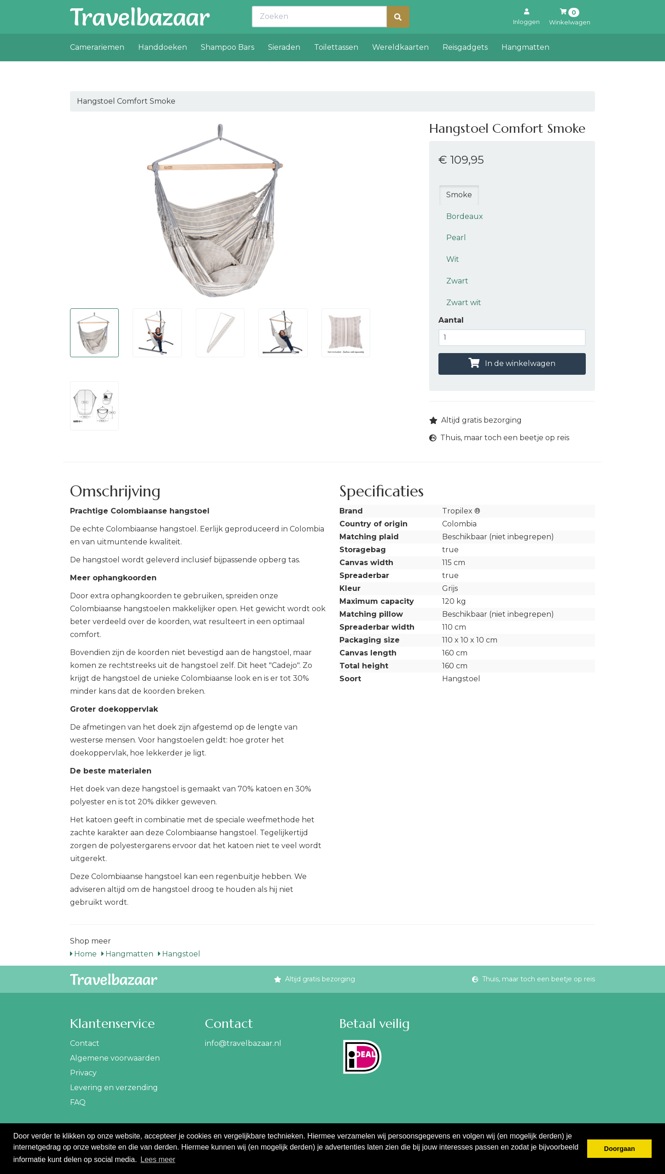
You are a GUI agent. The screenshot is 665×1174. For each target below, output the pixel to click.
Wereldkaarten (400, 67)
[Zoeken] (397, 37)
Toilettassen (336, 67)
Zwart (457, 281)
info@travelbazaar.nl (243, 1043)
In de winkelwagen (511, 363)
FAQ (78, 1102)
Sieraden (284, 67)
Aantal (451, 320)
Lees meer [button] (157, 1159)
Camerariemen (97, 67)
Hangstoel (179, 954)
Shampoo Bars (227, 67)
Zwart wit (463, 302)
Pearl (456, 237)
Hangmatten (525, 67)
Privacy (83, 1072)
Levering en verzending (114, 1087)
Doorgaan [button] (619, 1148)
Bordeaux (464, 216)
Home (83, 954)
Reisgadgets (465, 67)
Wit (452, 259)
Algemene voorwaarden (115, 1058)
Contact (84, 1043)
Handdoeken (162, 67)
